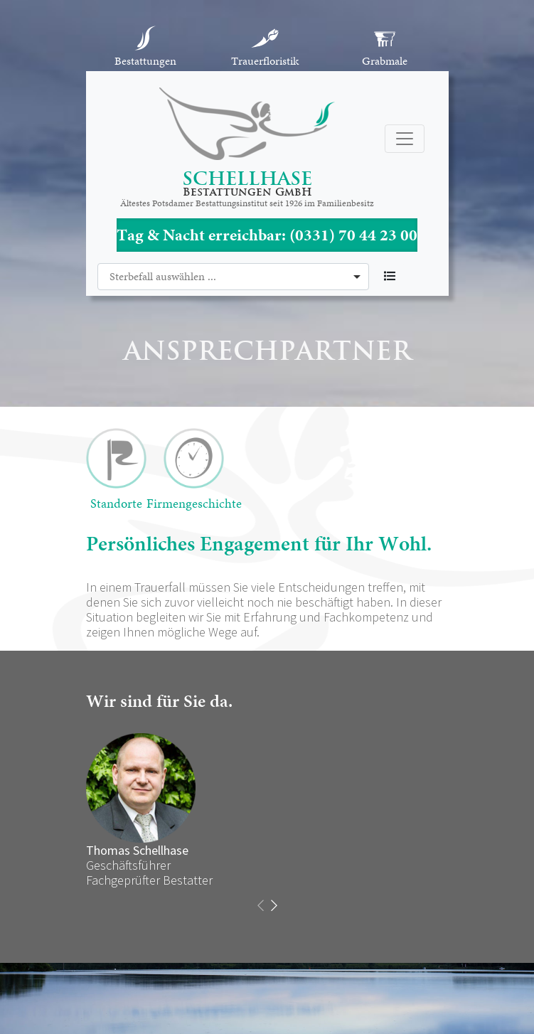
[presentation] (260, 905)
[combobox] (233, 276)
